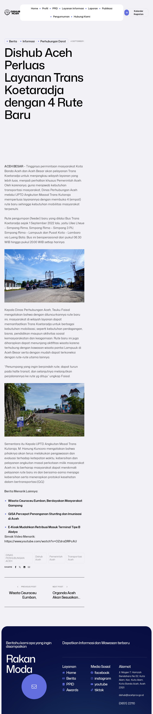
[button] (136, 12)
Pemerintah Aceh (55, 558)
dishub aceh (39, 558)
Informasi (29, 41)
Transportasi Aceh (75, 558)
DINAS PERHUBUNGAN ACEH (15, 558)
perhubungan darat (53, 41)
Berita (13, 41)
